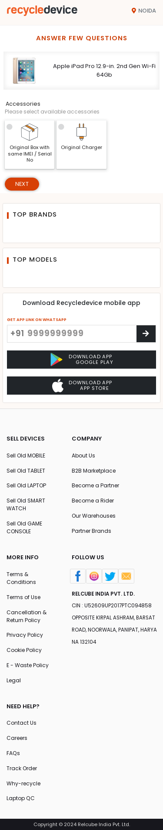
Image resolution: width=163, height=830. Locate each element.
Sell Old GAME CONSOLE (24, 527)
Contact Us (22, 722)
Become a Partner (95, 485)
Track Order (22, 768)
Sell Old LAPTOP (26, 485)
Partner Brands (91, 531)
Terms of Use (23, 597)
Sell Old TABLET (26, 470)
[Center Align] (146, 333)
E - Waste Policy (28, 665)
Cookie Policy (24, 650)
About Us (83, 455)
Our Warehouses (94, 515)
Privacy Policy (25, 635)
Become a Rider (93, 500)
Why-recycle (23, 783)
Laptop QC (21, 798)
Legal (14, 680)
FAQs (13, 753)
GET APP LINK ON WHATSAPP (37, 319)
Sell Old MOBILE (26, 455)
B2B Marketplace (94, 470)
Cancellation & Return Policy (27, 616)
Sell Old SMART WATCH (26, 504)
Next (22, 184)
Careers (17, 738)
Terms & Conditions (21, 578)
